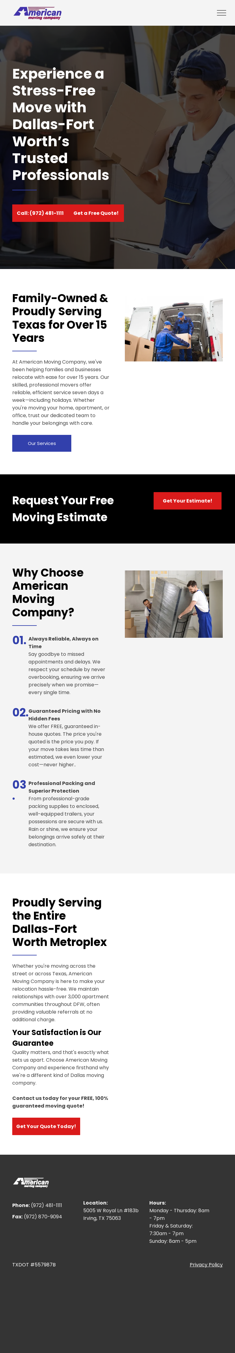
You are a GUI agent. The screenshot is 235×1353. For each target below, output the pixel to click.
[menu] (221, 13)
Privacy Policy (206, 1264)
